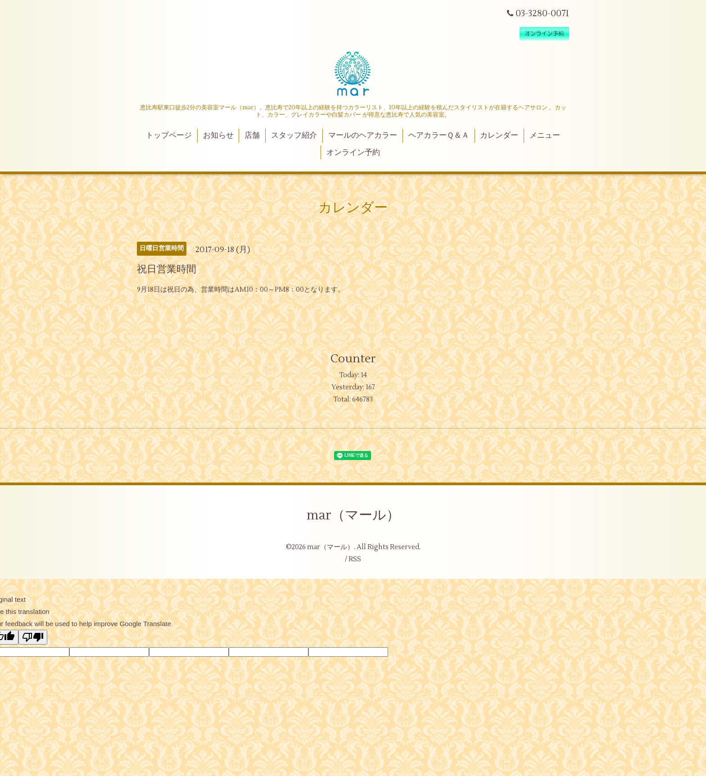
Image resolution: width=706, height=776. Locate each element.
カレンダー (499, 135)
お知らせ (218, 135)
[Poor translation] (32, 637)
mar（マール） (353, 515)
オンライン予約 (353, 153)
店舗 (252, 135)
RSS (354, 559)
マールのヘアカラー (362, 135)
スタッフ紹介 (294, 135)
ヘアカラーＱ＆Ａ (438, 135)
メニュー (545, 135)
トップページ (169, 135)
